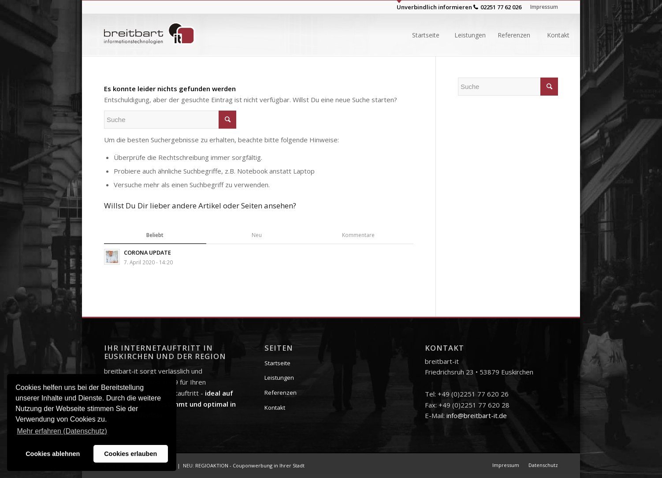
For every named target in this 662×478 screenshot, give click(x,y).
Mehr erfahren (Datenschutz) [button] (62, 431)
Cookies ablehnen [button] (53, 453)
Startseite (277, 363)
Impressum (544, 7)
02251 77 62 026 (500, 7)
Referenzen (280, 392)
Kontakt (274, 407)
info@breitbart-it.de (476, 415)
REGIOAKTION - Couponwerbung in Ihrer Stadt (250, 465)
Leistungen (279, 378)
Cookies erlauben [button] (130, 453)
